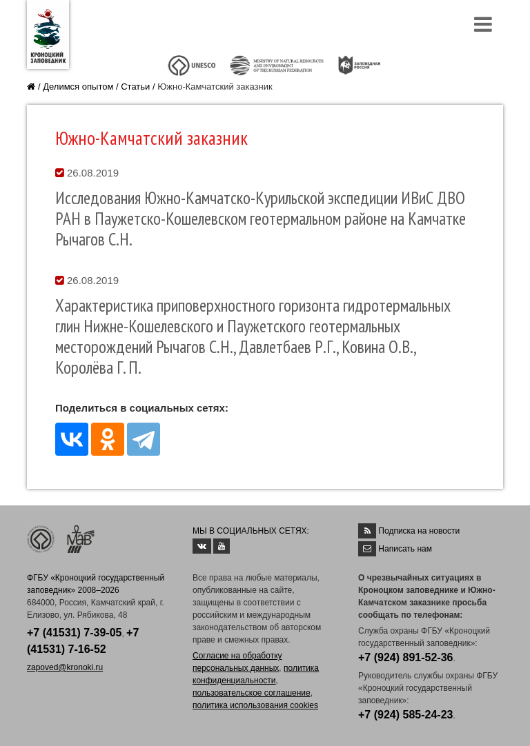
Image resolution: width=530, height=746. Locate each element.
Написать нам (405, 549)
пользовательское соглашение (252, 693)
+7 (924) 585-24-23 (405, 714)
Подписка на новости (419, 531)
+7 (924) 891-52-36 (405, 657)
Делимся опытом (78, 86)
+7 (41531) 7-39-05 (74, 632)
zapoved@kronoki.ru (65, 667)
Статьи (135, 86)
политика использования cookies (255, 705)
